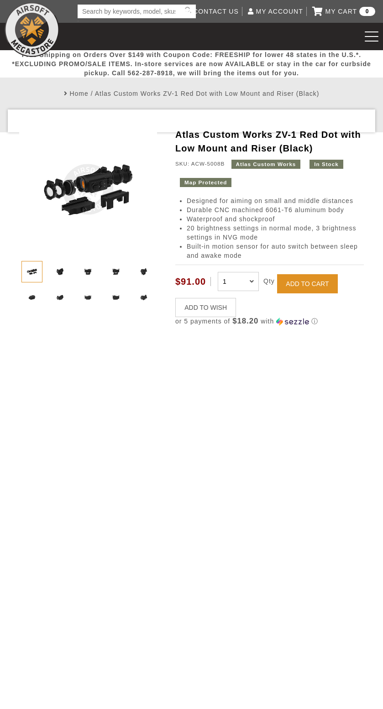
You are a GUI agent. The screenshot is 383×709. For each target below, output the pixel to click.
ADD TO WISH (205, 307)
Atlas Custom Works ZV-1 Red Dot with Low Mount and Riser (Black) (207, 93)
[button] (269, 321)
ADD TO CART (307, 283)
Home (78, 93)
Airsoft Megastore (32, 29)
